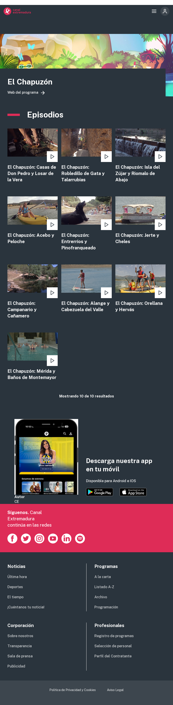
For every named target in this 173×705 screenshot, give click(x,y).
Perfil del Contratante (113, 656)
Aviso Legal (115, 690)
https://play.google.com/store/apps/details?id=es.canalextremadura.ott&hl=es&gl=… (99, 492)
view (32, 156)
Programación (106, 607)
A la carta (102, 577)
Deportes (15, 587)
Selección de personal (113, 646)
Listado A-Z (104, 587)
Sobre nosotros (20, 636)
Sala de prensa (20, 656)
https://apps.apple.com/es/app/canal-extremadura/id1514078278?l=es (133, 492)
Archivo (100, 597)
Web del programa (22, 92)
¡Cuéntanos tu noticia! (25, 607)
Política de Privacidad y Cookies (72, 690)
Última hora (17, 577)
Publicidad (16, 666)
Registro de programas (114, 636)
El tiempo (15, 597)
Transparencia (19, 646)
